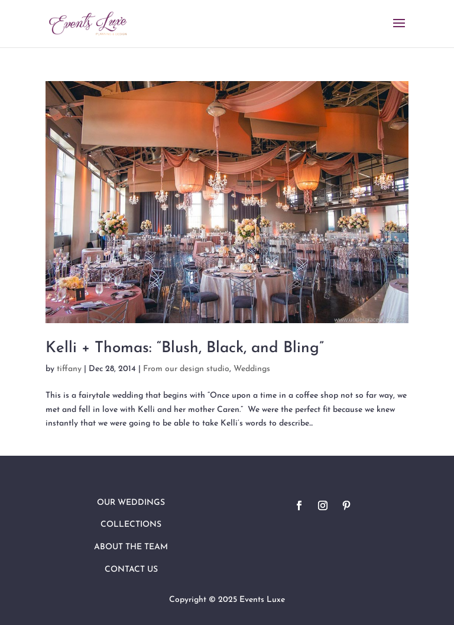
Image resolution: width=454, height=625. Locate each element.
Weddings (252, 369)
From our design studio (186, 369)
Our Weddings (131, 502)
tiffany (69, 369)
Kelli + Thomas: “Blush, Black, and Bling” (185, 348)
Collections (130, 524)
